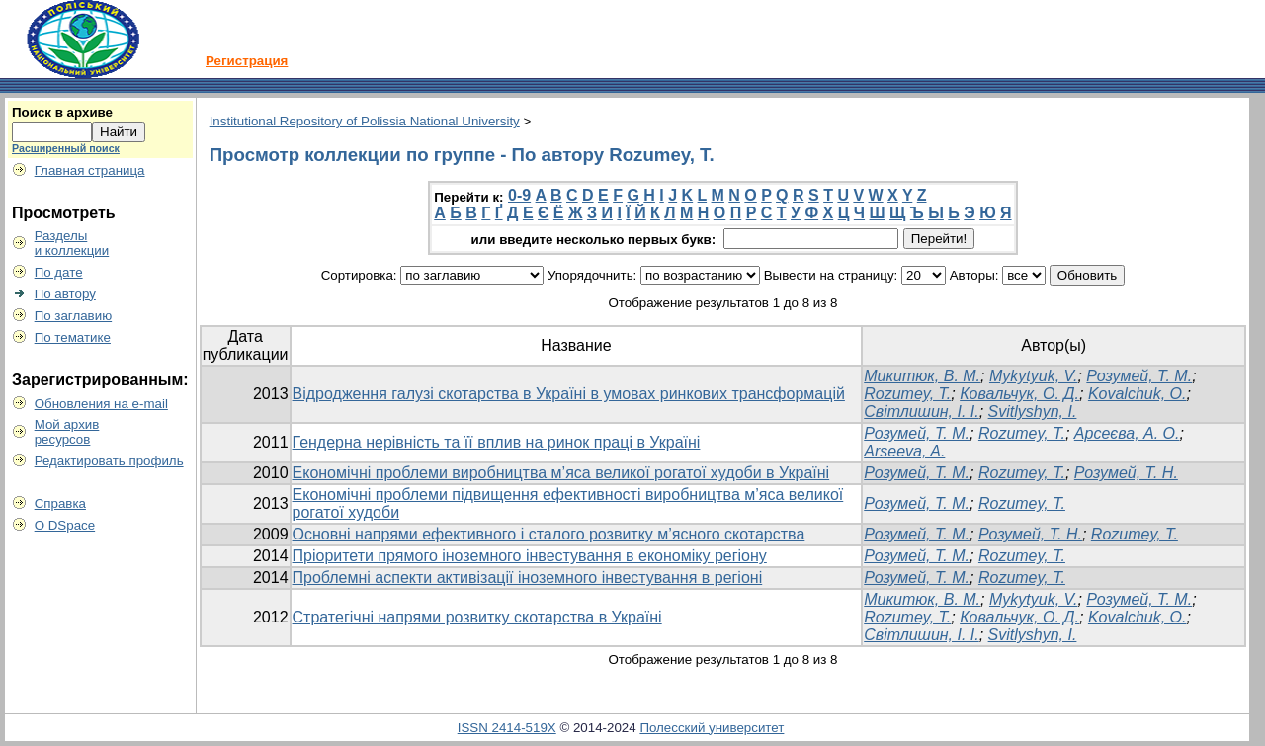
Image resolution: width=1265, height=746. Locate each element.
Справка (60, 503)
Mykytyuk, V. (1033, 376)
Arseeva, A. (904, 451)
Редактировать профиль (109, 461)
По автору (65, 294)
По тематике (73, 337)
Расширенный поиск (66, 148)
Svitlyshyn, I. (1032, 411)
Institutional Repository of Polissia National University (365, 121)
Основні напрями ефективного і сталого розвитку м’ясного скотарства (549, 534)
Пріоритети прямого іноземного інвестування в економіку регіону (530, 555)
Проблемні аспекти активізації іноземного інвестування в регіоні (528, 577)
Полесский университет (711, 727)
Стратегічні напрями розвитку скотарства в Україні (477, 617)
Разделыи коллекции (72, 243)
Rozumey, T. (907, 393)
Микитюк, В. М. (922, 376)
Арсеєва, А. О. (1127, 433)
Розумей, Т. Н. (1126, 472)
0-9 (519, 195)
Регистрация (247, 60)
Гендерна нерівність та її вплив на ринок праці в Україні (497, 442)
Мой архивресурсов (67, 432)
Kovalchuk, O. (1137, 393)
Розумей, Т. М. (1139, 376)
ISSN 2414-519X (507, 727)
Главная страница (90, 170)
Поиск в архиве (62, 112)
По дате (59, 272)
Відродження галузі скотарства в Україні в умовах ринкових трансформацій (569, 393)
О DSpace (65, 525)
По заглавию (74, 315)
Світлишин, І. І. (921, 411)
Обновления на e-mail (101, 403)
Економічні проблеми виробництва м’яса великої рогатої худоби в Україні (561, 472)
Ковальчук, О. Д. (1019, 393)
